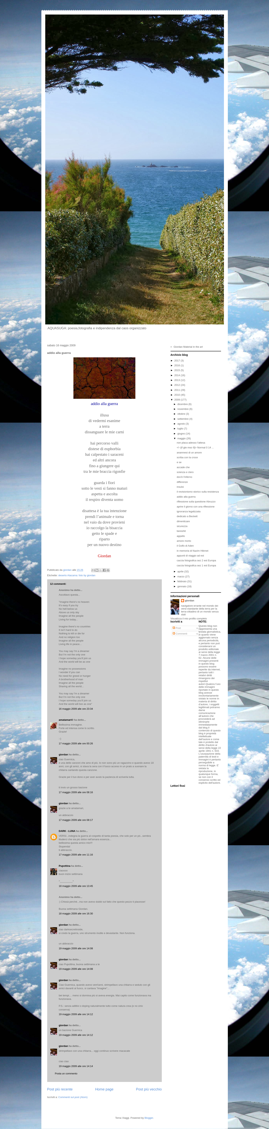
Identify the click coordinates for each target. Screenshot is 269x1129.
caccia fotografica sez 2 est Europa (196, 560)
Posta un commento (66, 1073)
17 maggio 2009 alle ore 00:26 (76, 743)
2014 (177, 375)
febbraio (182, 581)
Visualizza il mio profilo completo (189, 618)
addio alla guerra (186, 496)
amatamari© (66, 719)
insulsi (180, 486)
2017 (177, 360)
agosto (181, 423)
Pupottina (65, 865)
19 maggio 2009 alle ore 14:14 (76, 1066)
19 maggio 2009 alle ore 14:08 (76, 948)
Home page (104, 1089)
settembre (183, 418)
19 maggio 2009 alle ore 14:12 (76, 1014)
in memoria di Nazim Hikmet (192, 550)
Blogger (149, 1117)
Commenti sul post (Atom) (72, 1097)
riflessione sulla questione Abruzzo (196, 501)
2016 (177, 365)
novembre (183, 409)
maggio (181, 438)
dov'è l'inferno (184, 477)
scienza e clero (185, 472)
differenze (182, 482)
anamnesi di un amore (189, 452)
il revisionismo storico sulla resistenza (198, 491)
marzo (181, 576)
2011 (177, 390)
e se (179, 462)
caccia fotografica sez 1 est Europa (196, 565)
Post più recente (60, 1089)
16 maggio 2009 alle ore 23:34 (76, 708)
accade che (183, 467)
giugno (181, 433)
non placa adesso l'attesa (191, 442)
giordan (63, 754)
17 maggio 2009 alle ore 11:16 (76, 854)
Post (177, 628)
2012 (177, 384)
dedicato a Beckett (187, 516)
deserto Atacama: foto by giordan (76, 575)
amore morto (184, 540)
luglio (180, 428)
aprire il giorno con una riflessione (195, 506)
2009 (177, 399)
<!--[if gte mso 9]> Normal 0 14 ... (195, 447)
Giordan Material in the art (188, 346)
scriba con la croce (187, 457)
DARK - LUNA (67, 831)
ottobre (181, 413)
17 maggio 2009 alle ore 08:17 (76, 820)
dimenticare (183, 521)
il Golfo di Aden (185, 545)
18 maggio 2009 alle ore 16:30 (76, 913)
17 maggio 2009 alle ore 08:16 (76, 792)
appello (181, 536)
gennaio (182, 586)
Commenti (180, 633)
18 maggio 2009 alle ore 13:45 (76, 886)
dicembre (182, 404)
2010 (177, 394)
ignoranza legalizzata (188, 511)
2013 (177, 380)
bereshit (181, 531)
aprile (180, 571)
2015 (177, 370)
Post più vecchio (149, 1089)
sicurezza (182, 526)
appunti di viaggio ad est (190, 555)
